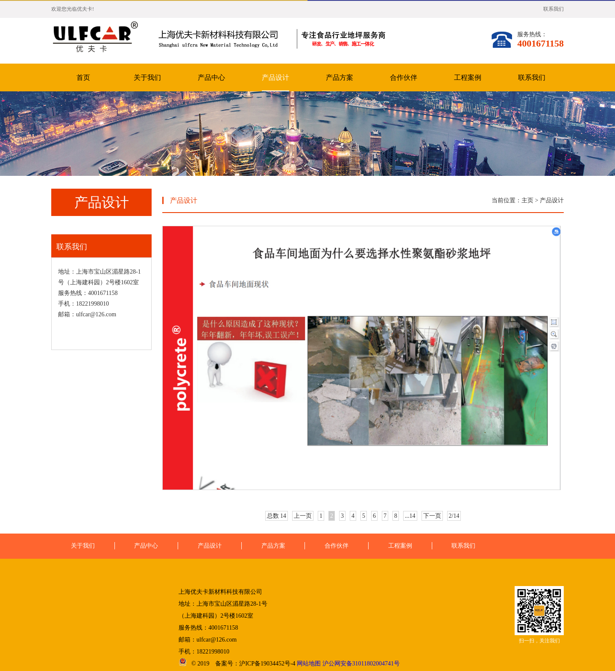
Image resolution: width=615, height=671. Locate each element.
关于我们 (147, 77)
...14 (410, 516)
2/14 (454, 516)
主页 (527, 200)
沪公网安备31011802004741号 (361, 663)
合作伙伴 (403, 77)
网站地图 (309, 663)
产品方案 (339, 77)
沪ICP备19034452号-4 (267, 663)
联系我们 (553, 9)
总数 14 (277, 516)
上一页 (303, 516)
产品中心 (211, 77)
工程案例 (467, 77)
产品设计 (275, 77)
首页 (83, 77)
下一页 (432, 516)
